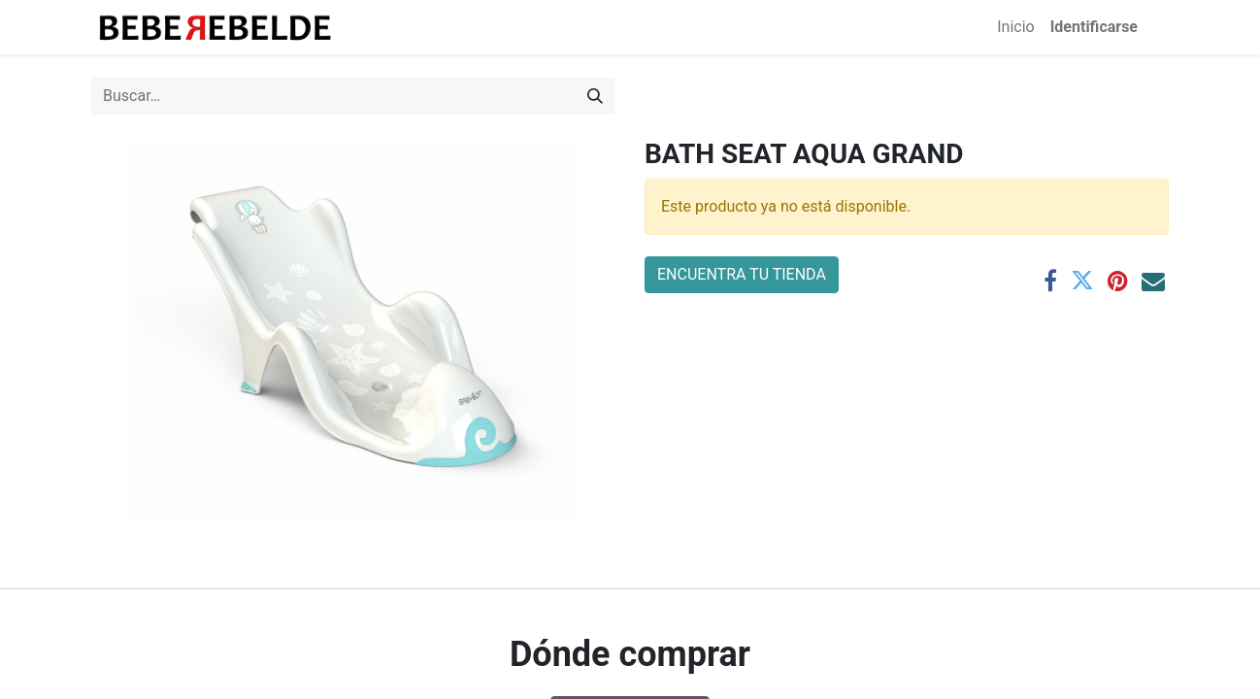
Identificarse (1094, 26)
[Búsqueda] (595, 96)
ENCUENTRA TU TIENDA (741, 274)
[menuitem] (1015, 27)
